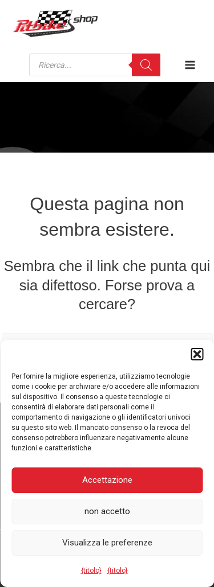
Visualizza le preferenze (107, 542)
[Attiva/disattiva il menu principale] (190, 64)
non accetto (107, 511)
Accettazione (107, 480)
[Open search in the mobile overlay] (94, 65)
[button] (197, 354)
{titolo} (91, 570)
